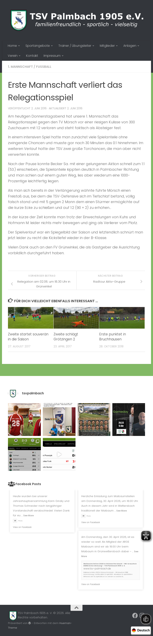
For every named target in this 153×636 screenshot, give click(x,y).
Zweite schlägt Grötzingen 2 (66, 337)
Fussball (43, 66)
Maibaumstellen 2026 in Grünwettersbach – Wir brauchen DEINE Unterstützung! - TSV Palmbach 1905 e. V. (110, 565)
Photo (18, 521)
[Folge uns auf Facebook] (135, 615)
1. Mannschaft (20, 66)
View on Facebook (22, 527)
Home (12, 45)
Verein (13, 55)
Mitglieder (107, 45)
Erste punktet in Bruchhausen (112, 337)
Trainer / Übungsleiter (74, 45)
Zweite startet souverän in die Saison (28, 337)
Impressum (52, 55)
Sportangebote (38, 45)
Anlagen (129, 45)
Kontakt (32, 55)
